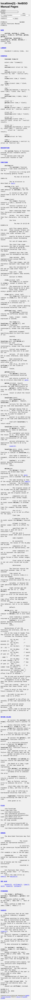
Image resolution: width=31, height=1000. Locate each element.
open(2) (3, 876)
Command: (4, 10)
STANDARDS (4, 891)
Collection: (4, 16)
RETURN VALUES (6, 717)
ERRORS (3, 833)
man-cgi (18, 996)
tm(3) (13, 183)
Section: (3, 13)
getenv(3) (8, 885)
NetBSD (27, 995)
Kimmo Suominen (6, 996)
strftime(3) (17, 885)
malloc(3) (13, 876)
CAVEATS (3, 910)
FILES (3, 806)
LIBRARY (3, 48)
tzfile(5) (17, 886)
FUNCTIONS (4, 162)
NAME (2, 30)
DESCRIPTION (5, 148)
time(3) (27, 482)
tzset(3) (12, 446)
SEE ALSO (4, 881)
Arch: (25, 13)
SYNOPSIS (4, 56)
